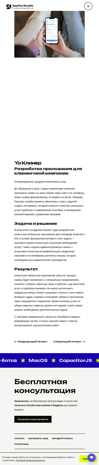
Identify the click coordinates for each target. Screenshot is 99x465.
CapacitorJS (74, 360)
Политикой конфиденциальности (30, 460)
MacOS (37, 360)
